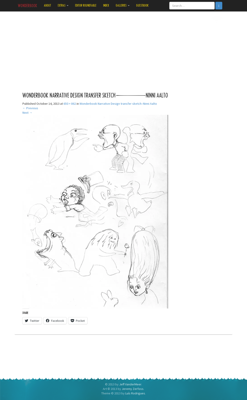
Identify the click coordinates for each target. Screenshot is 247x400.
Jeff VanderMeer (130, 384)
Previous (30, 108)
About (47, 5)
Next (27, 113)
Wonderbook (27, 5)
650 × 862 (70, 104)
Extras (63, 5)
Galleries (123, 5)
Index (106, 5)
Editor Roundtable (86, 5)
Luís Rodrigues (135, 393)
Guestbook (142, 5)
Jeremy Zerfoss (132, 389)
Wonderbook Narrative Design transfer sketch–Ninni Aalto (118, 104)
